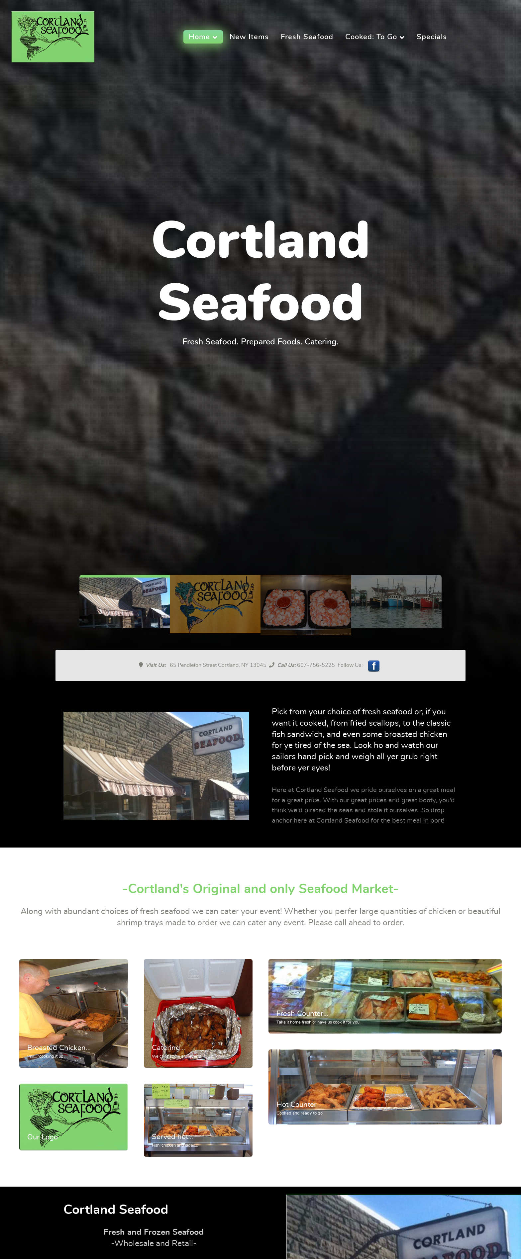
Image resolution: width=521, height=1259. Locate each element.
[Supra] (52, 35)
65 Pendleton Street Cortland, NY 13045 (219, 665)
